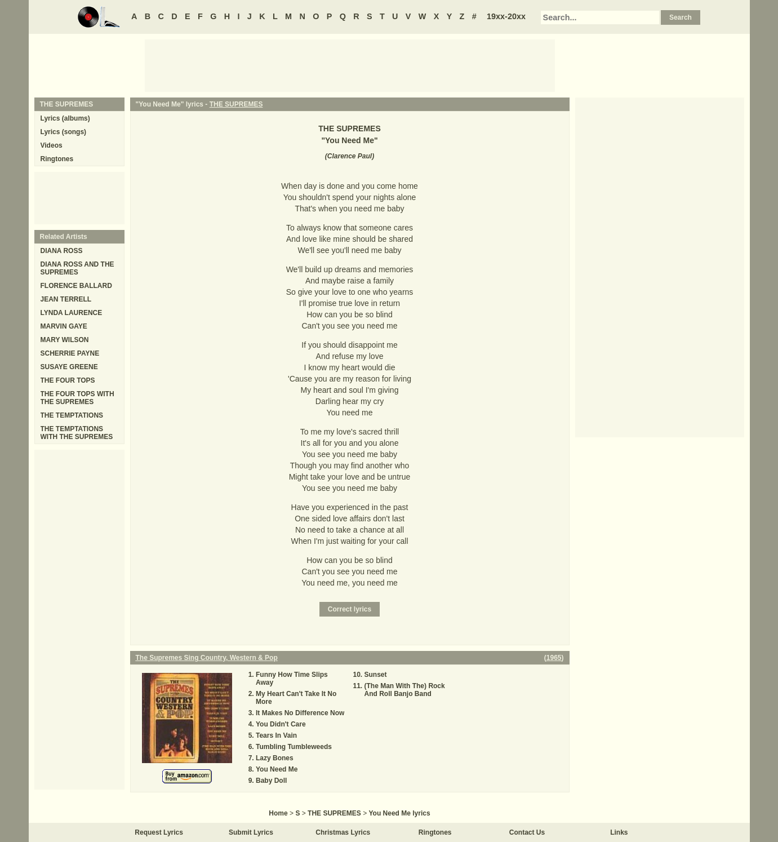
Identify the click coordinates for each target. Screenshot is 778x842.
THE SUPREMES (236, 104)
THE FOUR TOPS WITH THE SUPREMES (77, 398)
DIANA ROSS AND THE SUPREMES (77, 268)
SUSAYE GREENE (69, 367)
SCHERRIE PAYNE (70, 353)
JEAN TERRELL (66, 299)
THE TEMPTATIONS (72, 415)
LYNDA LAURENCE (72, 313)
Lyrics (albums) (65, 118)
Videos (52, 145)
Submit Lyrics (251, 832)
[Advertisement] (350, 64)
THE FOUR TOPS (68, 380)
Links (619, 832)
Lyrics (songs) (64, 132)
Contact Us (527, 832)
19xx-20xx (506, 16)
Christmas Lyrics (342, 832)
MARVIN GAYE (64, 326)
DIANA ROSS (62, 251)
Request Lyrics (159, 832)
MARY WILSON (65, 340)
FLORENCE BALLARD (76, 286)
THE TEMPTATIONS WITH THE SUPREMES (77, 433)
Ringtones (57, 159)
